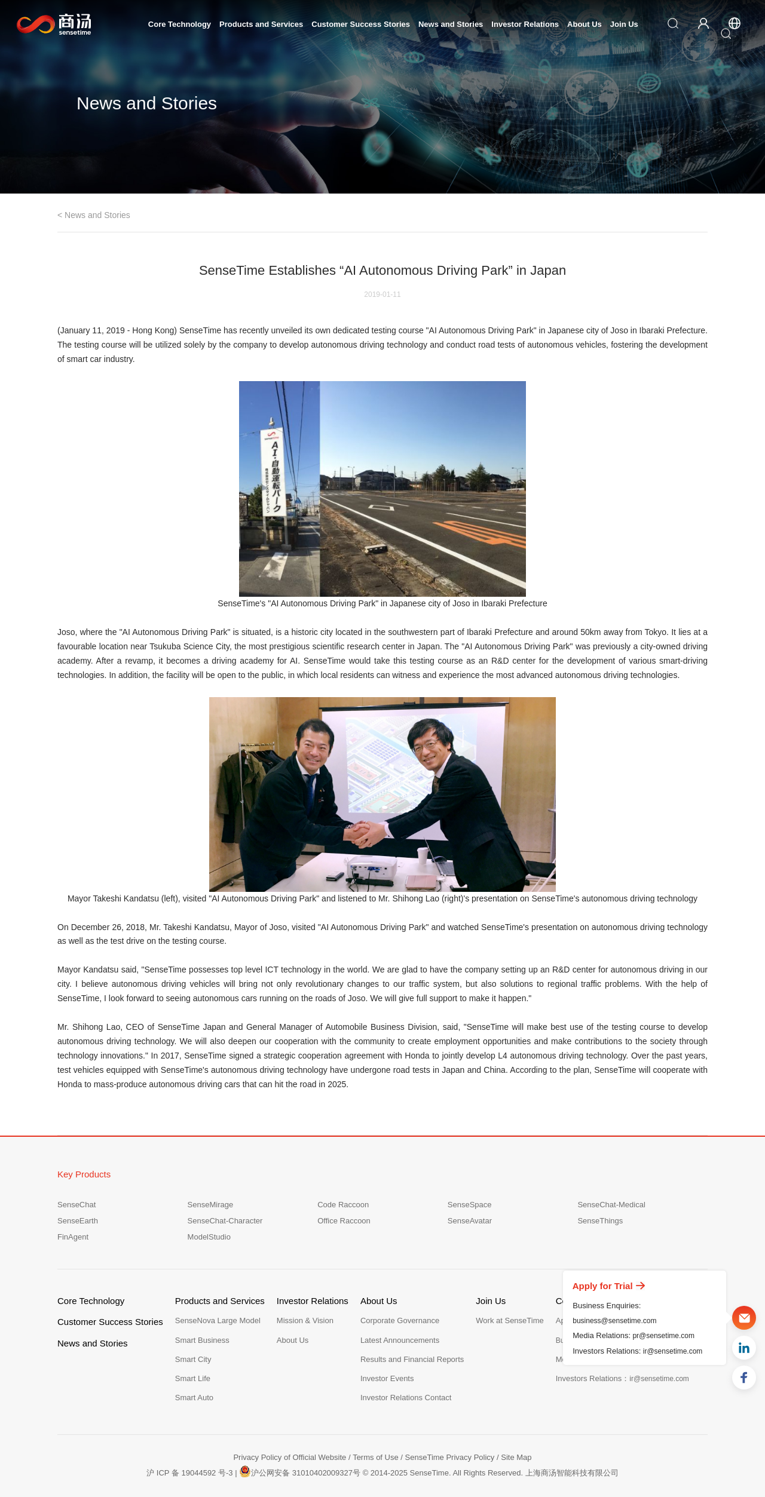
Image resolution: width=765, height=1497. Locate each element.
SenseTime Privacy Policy (450, 1457)
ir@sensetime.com (673, 1351)
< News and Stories (93, 215)
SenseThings (600, 1220)
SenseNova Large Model (218, 1320)
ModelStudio (209, 1236)
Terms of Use (376, 1457)
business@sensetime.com (614, 1321)
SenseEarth (77, 1220)
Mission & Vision (305, 1320)
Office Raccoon (344, 1220)
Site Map (516, 1457)
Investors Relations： (622, 1378)
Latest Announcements (399, 1340)
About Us (584, 24)
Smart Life (192, 1378)
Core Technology (179, 24)
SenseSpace (470, 1204)
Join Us (624, 24)
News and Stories (450, 24)
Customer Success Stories (360, 24)
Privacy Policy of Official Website (289, 1457)
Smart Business (202, 1340)
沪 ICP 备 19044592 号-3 (189, 1472)
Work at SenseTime (509, 1320)
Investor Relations (525, 24)
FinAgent (72, 1236)
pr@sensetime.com (663, 1336)
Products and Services (261, 24)
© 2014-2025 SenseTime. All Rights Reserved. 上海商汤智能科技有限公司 (491, 1472)
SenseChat (76, 1204)
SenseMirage (211, 1204)
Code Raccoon (343, 1204)
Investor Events (387, 1378)
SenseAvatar (470, 1220)
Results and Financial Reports (412, 1359)
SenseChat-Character (225, 1220)
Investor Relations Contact (405, 1397)
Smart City (193, 1359)
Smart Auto (194, 1397)
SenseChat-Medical (611, 1204)
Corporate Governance (399, 1320)
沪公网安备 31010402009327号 (299, 1471)
